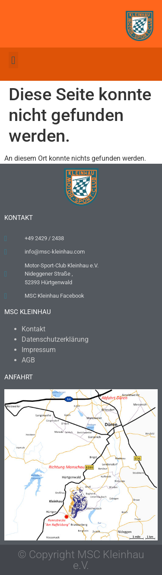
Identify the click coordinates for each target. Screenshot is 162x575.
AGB (28, 360)
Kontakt (33, 329)
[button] (13, 60)
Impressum (39, 350)
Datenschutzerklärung (55, 339)
